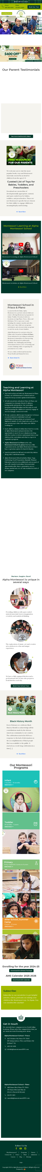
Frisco (17, 1155)
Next (39, 19)
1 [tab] (16, 30)
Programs (24, 1152)
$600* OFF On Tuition (21, 1)
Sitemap (28, 1157)
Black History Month (21, 721)
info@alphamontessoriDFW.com (18, 1049)
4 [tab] (22, 30)
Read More (22, 287)
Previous (2, 19)
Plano (25, 1155)
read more (8, 784)
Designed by (19, 1169)
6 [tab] (26, 30)
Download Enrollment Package (21, 970)
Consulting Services (7, 13)
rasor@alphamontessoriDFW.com (18, 1098)
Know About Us (14, 358)
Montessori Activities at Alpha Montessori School (19, 283)
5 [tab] (24, 30)
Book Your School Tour (21, 686)
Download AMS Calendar (21, 980)
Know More (22, 212)
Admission (34, 1155)
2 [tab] (18, 30)
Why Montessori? (12, 1152)
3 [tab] (20, 30)
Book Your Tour (34, 7)
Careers (13, 1157)
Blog (21, 1157)
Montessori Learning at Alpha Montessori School (19, 257)
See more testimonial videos (21, 136)
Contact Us (8, 1155)
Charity (33, 1152)
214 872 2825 (20, 7)
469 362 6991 (9, 7)
